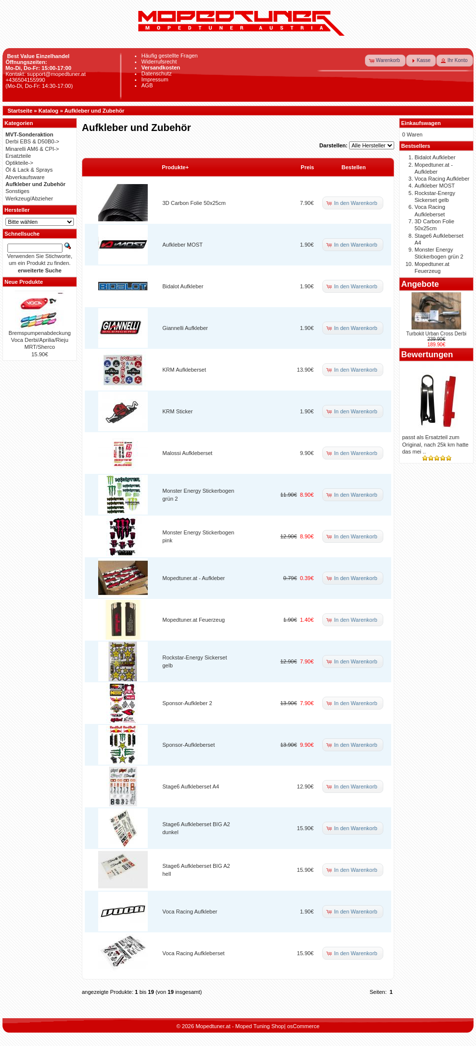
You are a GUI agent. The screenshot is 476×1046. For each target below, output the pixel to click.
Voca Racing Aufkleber (190, 912)
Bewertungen (427, 354)
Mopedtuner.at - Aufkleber (194, 578)
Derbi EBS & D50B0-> (32, 141)
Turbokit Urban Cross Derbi (436, 333)
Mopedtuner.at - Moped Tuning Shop (239, 1026)
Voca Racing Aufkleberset (194, 953)
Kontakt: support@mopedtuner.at (45, 74)
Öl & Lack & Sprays (29, 170)
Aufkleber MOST (183, 245)
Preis (307, 167)
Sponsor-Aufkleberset (189, 745)
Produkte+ (175, 167)
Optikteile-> (19, 163)
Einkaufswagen (421, 123)
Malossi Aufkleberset (188, 453)
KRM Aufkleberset (184, 370)
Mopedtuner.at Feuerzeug (194, 620)
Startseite (19, 111)
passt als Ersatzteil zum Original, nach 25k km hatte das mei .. (435, 444)
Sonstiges (17, 191)
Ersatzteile (18, 156)
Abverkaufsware (25, 177)
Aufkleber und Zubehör (94, 111)
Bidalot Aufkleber (183, 286)
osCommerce (303, 1026)
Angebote (420, 283)
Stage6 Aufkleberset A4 (191, 786)
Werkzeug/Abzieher (29, 198)
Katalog (49, 111)
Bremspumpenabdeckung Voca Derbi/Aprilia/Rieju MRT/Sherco (39, 340)
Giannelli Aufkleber (185, 328)
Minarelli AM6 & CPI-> (32, 149)
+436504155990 (25, 80)
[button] (385, 60)
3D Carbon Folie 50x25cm (194, 203)
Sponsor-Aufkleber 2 (187, 703)
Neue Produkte (23, 282)
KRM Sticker (178, 411)
